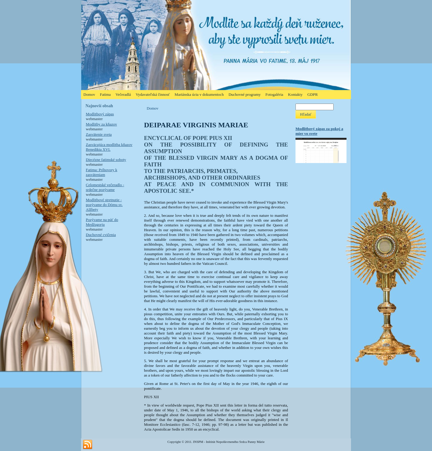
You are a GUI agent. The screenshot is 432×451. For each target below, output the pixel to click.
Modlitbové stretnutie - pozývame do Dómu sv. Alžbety (104, 205)
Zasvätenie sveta (99, 134)
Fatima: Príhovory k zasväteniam (101, 172)
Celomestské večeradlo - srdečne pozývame (105, 187)
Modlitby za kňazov (101, 124)
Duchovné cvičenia (101, 234)
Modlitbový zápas (100, 114)
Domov (152, 108)
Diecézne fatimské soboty (106, 159)
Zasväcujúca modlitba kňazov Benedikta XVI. (109, 147)
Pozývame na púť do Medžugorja (102, 222)
